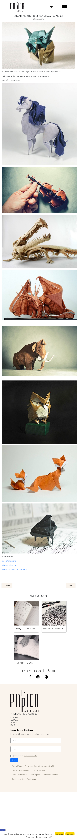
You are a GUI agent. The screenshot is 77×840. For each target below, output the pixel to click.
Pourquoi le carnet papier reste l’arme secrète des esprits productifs (26, 628)
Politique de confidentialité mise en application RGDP (40, 766)
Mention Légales (17, 766)
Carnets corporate (35, 775)
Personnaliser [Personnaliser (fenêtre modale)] (30, 837)
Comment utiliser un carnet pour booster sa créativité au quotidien (54, 628)
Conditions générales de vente (20, 770)
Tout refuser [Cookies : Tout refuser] (70, 834)
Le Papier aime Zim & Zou (9, 565)
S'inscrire (14, 760)
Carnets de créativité (17, 779)
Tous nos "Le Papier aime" (9, 561)
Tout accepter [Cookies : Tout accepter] (59, 834)
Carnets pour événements (19, 775)
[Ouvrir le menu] (64, 6)
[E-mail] (35, 749)
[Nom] (35, 740)
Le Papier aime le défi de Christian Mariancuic (14, 569)
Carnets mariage (31, 779)
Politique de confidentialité (30, 756)
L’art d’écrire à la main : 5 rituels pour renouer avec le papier (26, 663)
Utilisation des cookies (39, 770)
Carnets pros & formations (51, 775)
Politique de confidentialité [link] (44, 837)
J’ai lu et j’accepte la (23, 756)
